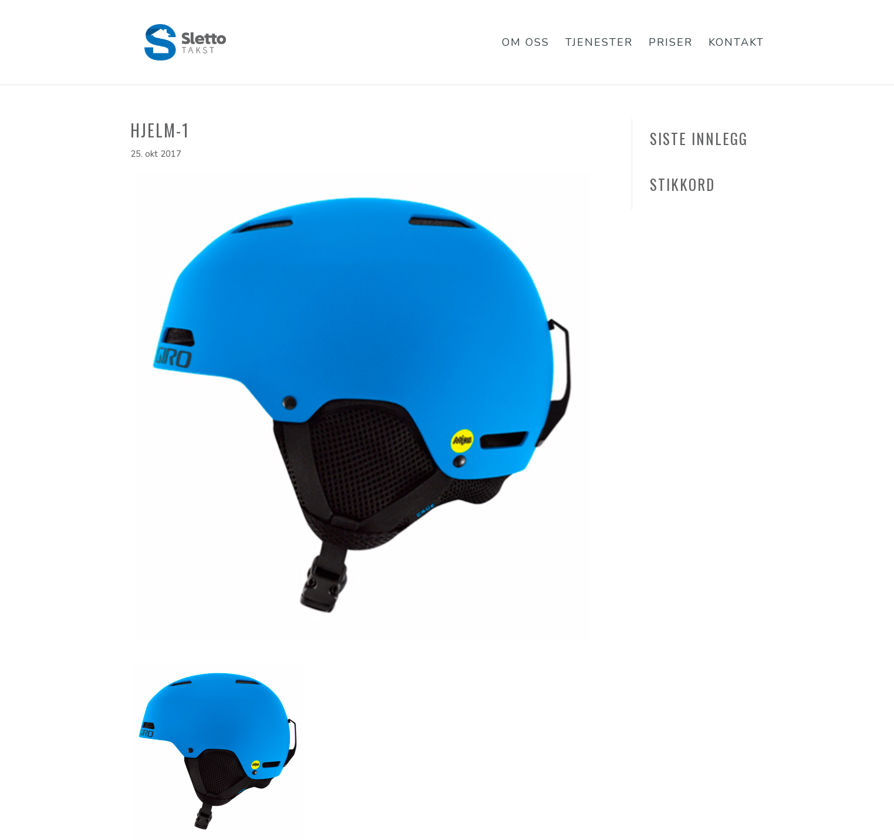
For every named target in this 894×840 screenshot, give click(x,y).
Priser (671, 43)
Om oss (525, 43)
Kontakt (736, 43)
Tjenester (599, 43)
